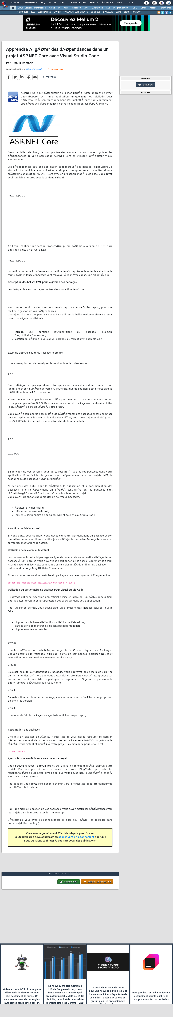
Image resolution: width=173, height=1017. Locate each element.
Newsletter (78, 2)
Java (86, 8)
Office (143, 8)
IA (59, 8)
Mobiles (154, 8)
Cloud (52, 8)
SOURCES (95, 12)
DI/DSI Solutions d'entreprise (32, 8)
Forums (16, 2)
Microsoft (76, 8)
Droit (120, 2)
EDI (108, 8)
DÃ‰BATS (108, 12)
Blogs (53, 2)
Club (130, 2)
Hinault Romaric (34, 69)
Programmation (120, 8)
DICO (126, 12)
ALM (66, 8)
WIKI (118, 12)
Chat (63, 2)
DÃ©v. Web (97, 8)
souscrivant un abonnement (76, 837)
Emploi (93, 2)
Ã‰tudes (107, 2)
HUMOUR (136, 12)
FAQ (43, 2)
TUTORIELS (22, 12)
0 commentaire (55, 69)
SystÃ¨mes (166, 8)
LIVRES (57, 12)
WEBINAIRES (44, 12)
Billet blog (145, 84)
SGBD (134, 8)
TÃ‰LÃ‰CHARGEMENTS (75, 12)
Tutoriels (30, 2)
